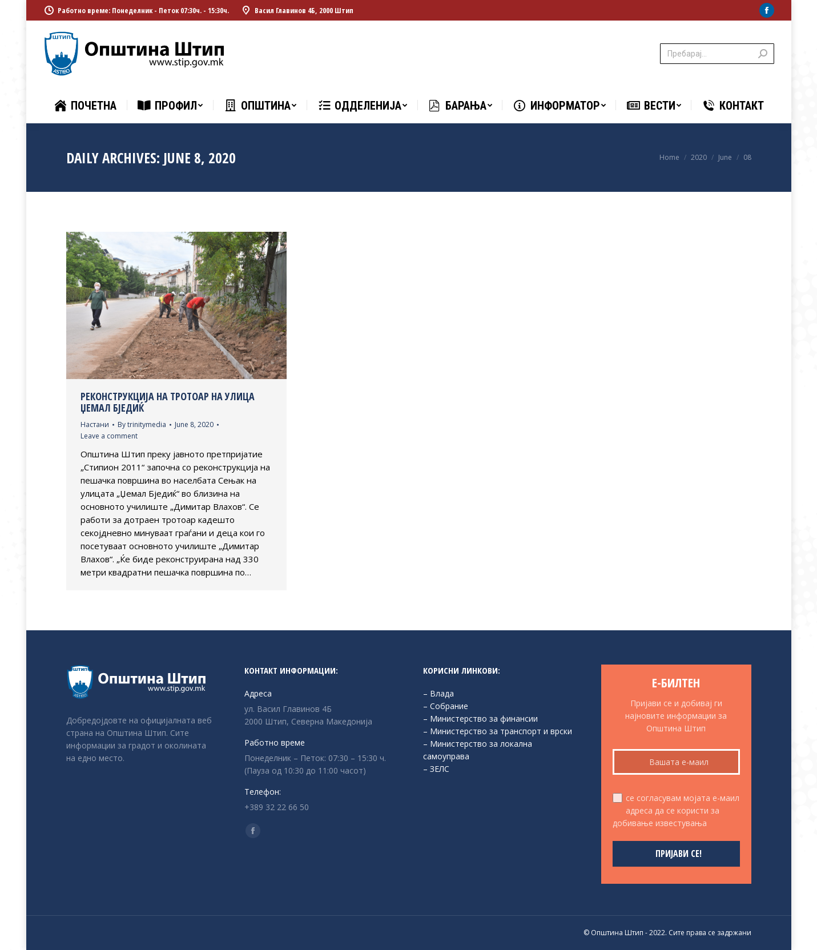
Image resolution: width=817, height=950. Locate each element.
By (142, 424)
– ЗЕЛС (436, 768)
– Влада (438, 693)
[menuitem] (84, 105)
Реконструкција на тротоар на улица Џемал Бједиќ (168, 401)
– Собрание (445, 706)
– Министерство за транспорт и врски (497, 731)
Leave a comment (109, 436)
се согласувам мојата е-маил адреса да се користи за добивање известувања (676, 810)
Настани (95, 424)
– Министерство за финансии (480, 718)
